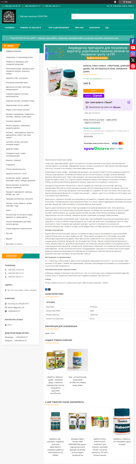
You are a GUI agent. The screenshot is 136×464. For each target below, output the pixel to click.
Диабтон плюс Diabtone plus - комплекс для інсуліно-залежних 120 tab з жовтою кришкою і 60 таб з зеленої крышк (100, 447)
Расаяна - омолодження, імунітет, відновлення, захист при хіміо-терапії (20, 135)
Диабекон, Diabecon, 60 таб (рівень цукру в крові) (122, 441)
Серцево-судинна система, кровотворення (17, 95)
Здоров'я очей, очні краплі (17, 78)
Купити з (93, 96)
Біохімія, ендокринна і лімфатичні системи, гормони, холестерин (20, 115)
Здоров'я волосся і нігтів (16, 174)
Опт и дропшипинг (59, 28)
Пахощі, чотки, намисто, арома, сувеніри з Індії (19, 204)
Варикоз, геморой (13, 160)
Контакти (94, 28)
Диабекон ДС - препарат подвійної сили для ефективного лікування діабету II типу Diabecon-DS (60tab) (55, 447)
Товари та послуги (30, 28)
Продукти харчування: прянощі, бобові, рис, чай (19, 193)
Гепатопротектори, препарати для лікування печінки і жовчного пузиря (20, 71)
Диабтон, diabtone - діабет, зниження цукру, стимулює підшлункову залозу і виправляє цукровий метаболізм (55, 385)
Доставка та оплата (14, 244)
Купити (94, 91)
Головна (9, 28)
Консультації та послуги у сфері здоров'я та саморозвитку (19, 216)
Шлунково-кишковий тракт (17, 82)
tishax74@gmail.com (16, 307)
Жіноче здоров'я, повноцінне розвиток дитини (18, 127)
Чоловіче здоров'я (13, 121)
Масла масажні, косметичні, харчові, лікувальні (17, 186)
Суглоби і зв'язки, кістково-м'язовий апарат (17, 143)
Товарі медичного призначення (19, 228)
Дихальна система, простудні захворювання (18, 88)
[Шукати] (131, 16)
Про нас (79, 28)
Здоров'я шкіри (12, 149)
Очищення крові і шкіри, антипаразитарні (16, 154)
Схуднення (10, 165)
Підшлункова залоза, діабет (23, 38)
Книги (8, 210)
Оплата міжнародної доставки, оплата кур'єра (19, 223)
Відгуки (9, 239)
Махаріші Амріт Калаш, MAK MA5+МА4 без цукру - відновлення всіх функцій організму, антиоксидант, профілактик (78, 447)
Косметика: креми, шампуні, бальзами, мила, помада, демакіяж (20, 179)
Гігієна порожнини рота (15, 169)
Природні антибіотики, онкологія (19, 199)
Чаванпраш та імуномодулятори (19, 57)
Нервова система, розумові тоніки (20, 101)
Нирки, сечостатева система (18, 110)
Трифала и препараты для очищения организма (17, 63)
